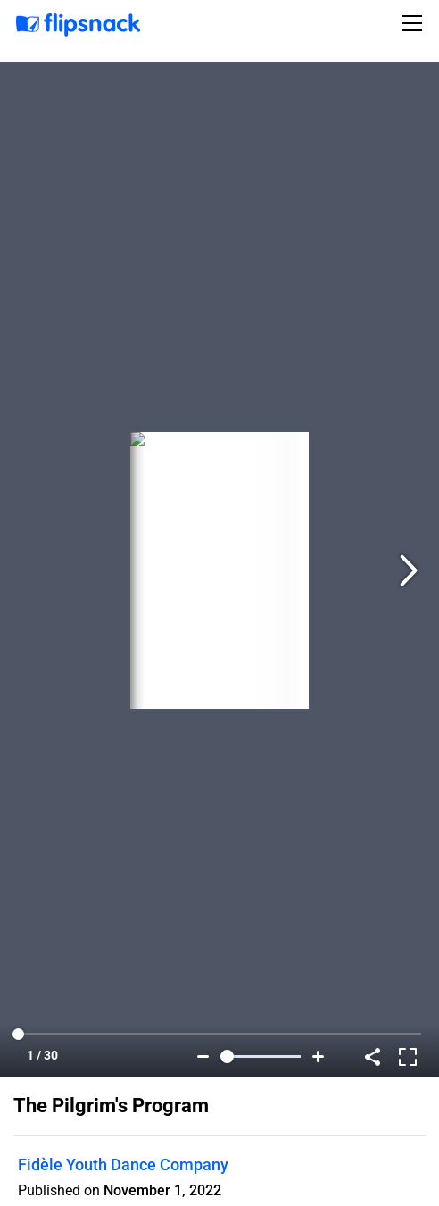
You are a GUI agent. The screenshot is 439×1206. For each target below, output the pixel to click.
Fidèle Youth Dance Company (123, 1164)
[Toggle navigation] (415, 23)
